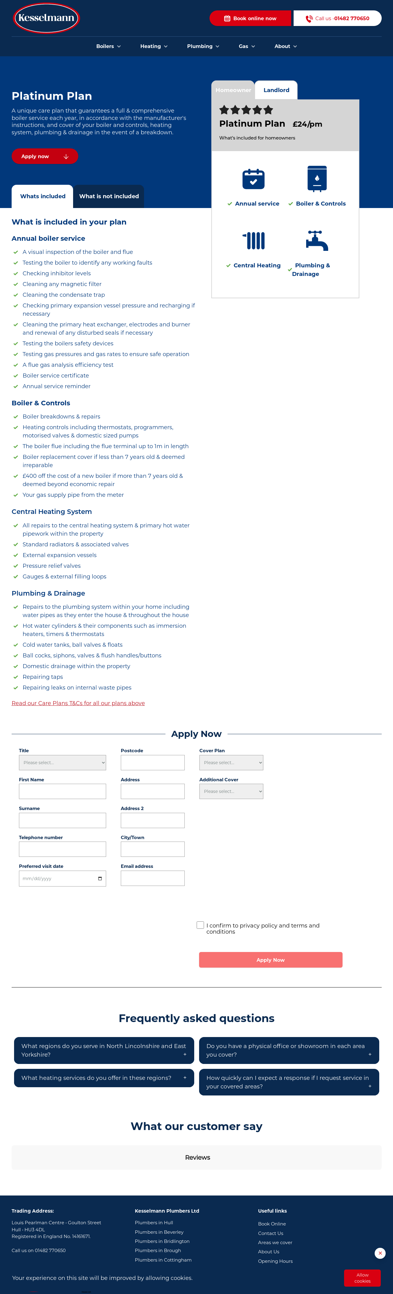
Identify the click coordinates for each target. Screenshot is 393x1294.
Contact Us (270, 1193)
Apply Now (271, 960)
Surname (29, 808)
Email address (137, 866)
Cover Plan (212, 750)
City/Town (132, 837)
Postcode (132, 750)
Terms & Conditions (280, 1230)
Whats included (43, 196)
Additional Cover (218, 780)
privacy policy (258, 925)
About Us (268, 1211)
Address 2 (132, 808)
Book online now (250, 18)
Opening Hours (275, 1221)
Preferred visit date (41, 866)
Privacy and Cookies (281, 1239)
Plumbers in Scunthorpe (163, 1238)
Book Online (272, 1183)
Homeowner (233, 90)
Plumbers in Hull (154, 1182)
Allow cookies (362, 1278)
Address (130, 780)
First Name (31, 780)
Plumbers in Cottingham (163, 1219)
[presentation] (243, 906)
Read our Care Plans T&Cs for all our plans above (78, 703)
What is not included (109, 196)
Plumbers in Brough (158, 1210)
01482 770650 (50, 1210)
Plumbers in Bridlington (162, 1201)
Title (24, 750)
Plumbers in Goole (156, 1229)
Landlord (277, 90)
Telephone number (41, 837)
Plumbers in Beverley (159, 1192)
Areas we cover (275, 1202)
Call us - (337, 18)
